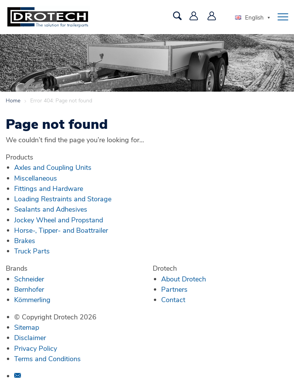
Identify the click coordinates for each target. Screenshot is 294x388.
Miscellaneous (35, 177)
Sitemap (26, 327)
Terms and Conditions (47, 358)
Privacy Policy (35, 348)
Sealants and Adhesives (50, 209)
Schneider (29, 278)
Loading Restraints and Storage (62, 198)
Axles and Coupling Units (52, 167)
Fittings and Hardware (48, 188)
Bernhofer (29, 289)
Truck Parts (32, 250)
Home (13, 100)
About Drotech (183, 278)
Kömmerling (32, 299)
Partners (174, 289)
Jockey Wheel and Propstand (58, 219)
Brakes (24, 240)
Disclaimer (30, 337)
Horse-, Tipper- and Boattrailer (61, 230)
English (249, 17)
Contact (173, 299)
